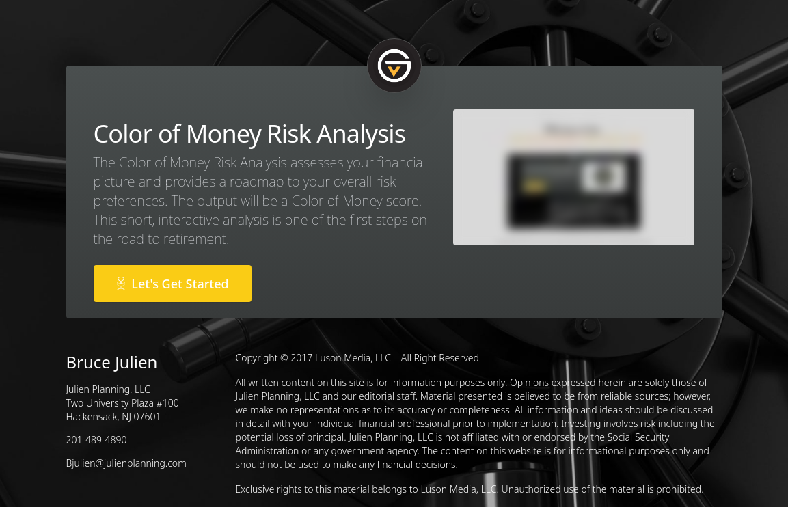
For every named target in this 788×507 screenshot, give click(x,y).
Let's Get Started (172, 283)
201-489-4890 (96, 439)
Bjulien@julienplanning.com (126, 462)
